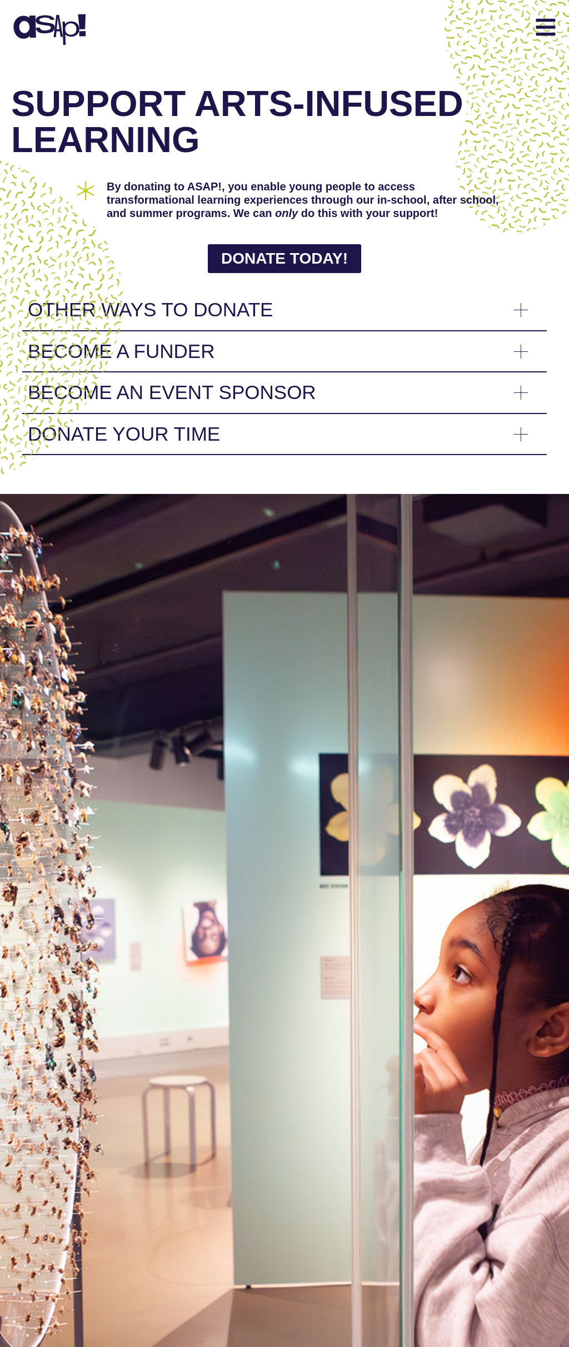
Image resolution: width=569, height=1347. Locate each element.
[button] (346, 29)
